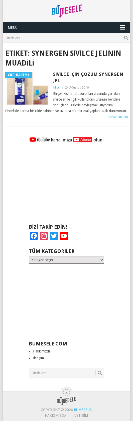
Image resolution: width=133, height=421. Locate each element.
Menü (13, 28)
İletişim (38, 358)
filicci (56, 87)
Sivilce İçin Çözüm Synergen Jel (88, 77)
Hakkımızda (42, 351)
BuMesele (82, 410)
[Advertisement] (66, 185)
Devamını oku (118, 117)
